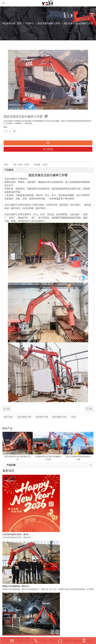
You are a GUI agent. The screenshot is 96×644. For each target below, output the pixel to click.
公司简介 (5, 610)
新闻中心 (5, 614)
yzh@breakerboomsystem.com (18, 492)
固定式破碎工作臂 (59, 417)
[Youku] (16, 537)
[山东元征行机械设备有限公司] (4, 537)
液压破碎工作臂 (42, 417)
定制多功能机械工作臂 (11, 567)
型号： (7, 165)
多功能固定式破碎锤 (10, 563)
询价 (48, 143)
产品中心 (5, 607)
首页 (4, 603)
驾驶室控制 (6, 588)
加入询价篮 (48, 149)
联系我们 (5, 626)
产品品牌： (37, 165)
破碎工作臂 (8, 417)
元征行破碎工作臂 (24, 417)
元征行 (73, 417)
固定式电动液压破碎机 (11, 547)
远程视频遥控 (7, 592)
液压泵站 (5, 581)
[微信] (10, 537)
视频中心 (5, 618)
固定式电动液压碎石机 (11, 551)
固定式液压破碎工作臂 (11, 559)
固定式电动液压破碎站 (11, 555)
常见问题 (5, 622)
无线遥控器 (6, 585)
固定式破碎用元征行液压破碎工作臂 (16, 456)
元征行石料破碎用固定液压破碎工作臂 (78, 456)
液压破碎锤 (6, 577)
